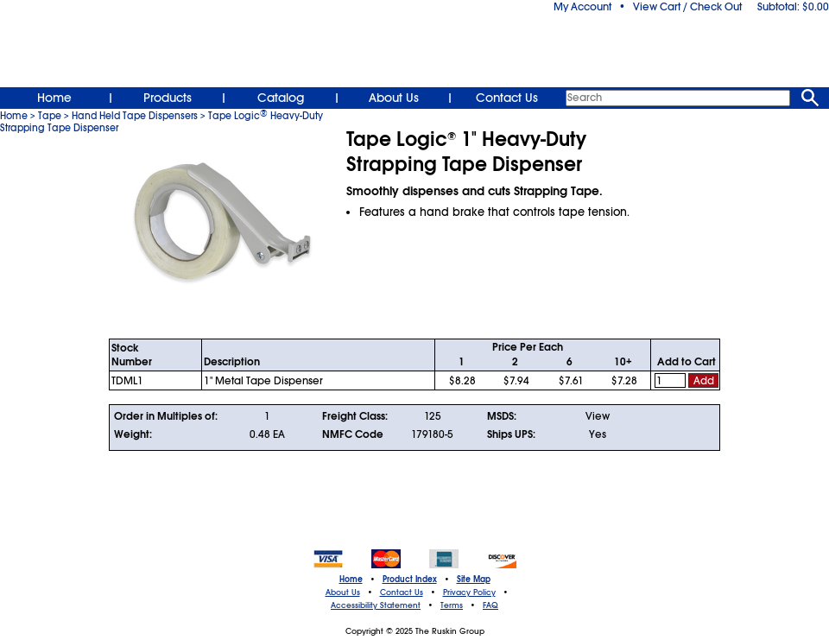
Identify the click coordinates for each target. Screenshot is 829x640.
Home (54, 97)
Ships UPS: (511, 434)
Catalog (280, 97)
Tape (49, 116)
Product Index (410, 579)
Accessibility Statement (376, 605)
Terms (451, 605)
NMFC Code (352, 434)
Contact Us (507, 97)
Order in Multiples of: (166, 416)
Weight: (133, 434)
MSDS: (501, 416)
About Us (394, 97)
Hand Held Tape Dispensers (135, 116)
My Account (582, 7)
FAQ (490, 605)
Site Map (473, 579)
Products (167, 97)
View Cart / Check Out (687, 7)
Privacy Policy (469, 592)
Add (703, 381)
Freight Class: (355, 416)
